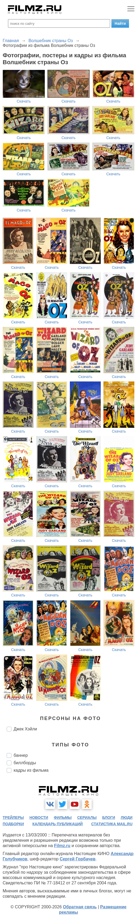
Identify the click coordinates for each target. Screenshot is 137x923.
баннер (21, 755)
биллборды (25, 763)
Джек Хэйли (25, 729)
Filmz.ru (62, 845)
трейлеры (13, 817)
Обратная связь (80, 907)
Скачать (24, 101)
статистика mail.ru (111, 824)
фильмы (63, 817)
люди (126, 817)
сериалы (87, 817)
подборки (13, 824)
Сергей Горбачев (77, 859)
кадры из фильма (31, 770)
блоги (108, 817)
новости (39, 817)
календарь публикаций (58, 824)
